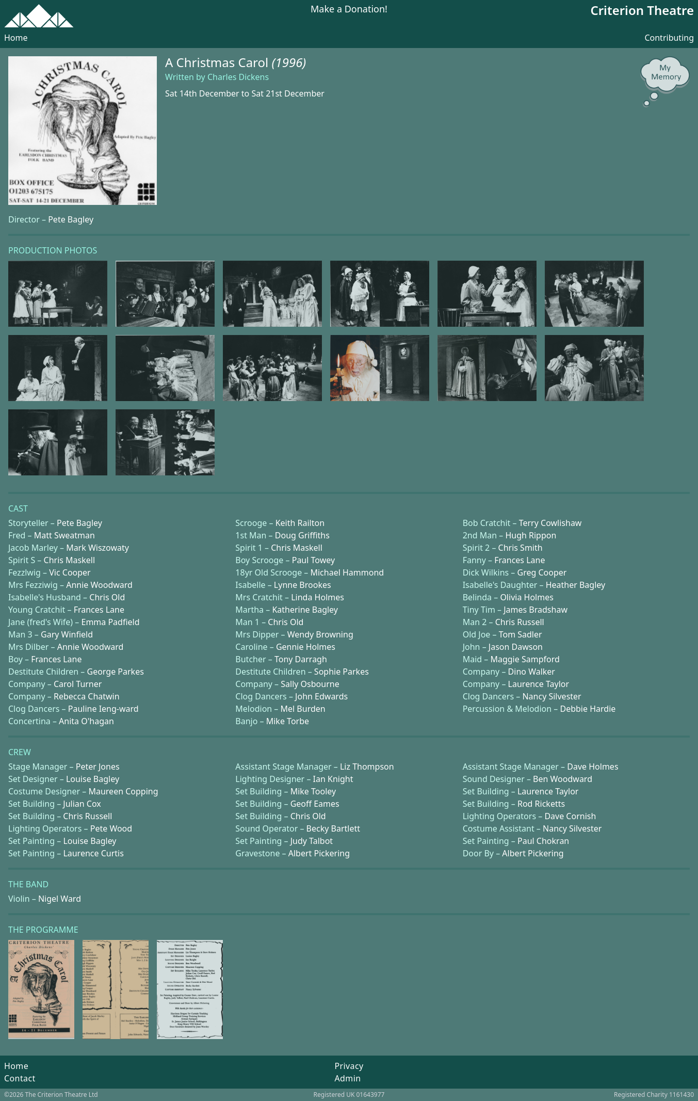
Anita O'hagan (86, 721)
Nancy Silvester (551, 696)
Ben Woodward (562, 779)
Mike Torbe (287, 721)
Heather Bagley (576, 585)
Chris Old (107, 597)
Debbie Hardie (587, 708)
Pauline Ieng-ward (103, 708)
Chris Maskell (296, 547)
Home (16, 37)
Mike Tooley (313, 791)
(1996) (289, 62)
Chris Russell (519, 622)
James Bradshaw (535, 609)
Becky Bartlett (333, 828)
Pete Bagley (70, 219)
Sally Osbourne (310, 684)
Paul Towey (313, 560)
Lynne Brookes (302, 585)
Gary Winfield (67, 634)
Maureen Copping (123, 791)
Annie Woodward (99, 585)
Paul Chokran (543, 841)
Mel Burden (303, 708)
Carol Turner (78, 684)
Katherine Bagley (305, 609)
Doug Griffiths (302, 535)
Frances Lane (519, 560)
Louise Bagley (92, 779)
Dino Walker (531, 671)
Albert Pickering (319, 853)
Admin (347, 1078)
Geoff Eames (314, 803)
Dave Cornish (570, 816)
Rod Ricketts (541, 803)
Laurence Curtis (93, 853)
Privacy (348, 1066)
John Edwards (321, 696)
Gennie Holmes (305, 646)
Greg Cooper (542, 572)
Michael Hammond (347, 572)
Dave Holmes (592, 766)
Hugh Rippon (530, 535)
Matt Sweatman (64, 535)
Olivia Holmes (526, 597)
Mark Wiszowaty (97, 547)
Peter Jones (98, 766)
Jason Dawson (516, 646)
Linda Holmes (317, 597)
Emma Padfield (110, 622)
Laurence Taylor (538, 684)
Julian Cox (82, 803)
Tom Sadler (520, 634)
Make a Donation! (349, 9)
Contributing (669, 37)
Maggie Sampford (524, 659)
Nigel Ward (59, 898)
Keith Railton (299, 523)
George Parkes (115, 671)
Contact (20, 1078)
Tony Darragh (300, 659)
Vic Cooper (70, 572)
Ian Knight (333, 779)
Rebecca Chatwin (87, 696)
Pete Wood (111, 828)
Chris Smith (520, 547)
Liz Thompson (367, 766)
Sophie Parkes (341, 671)
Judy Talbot (311, 841)
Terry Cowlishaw (550, 523)
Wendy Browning (320, 634)
